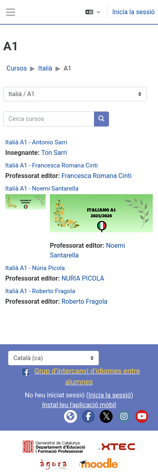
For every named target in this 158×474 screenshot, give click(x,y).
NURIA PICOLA (83, 278)
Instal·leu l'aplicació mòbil (79, 405)
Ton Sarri (54, 153)
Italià (45, 68)
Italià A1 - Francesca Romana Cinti (51, 165)
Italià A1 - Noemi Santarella (42, 188)
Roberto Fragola (85, 301)
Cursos (16, 68)
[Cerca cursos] (48, 119)
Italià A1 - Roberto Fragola (40, 291)
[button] (92, 12)
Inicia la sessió (133, 12)
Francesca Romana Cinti (97, 176)
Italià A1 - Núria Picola (35, 268)
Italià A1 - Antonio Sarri (36, 142)
